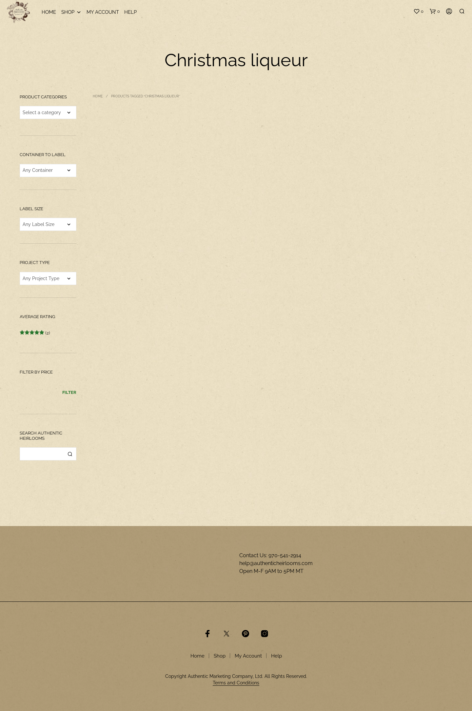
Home (49, 12)
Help (130, 12)
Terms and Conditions (236, 683)
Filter (69, 392)
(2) (35, 333)
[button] (418, 11)
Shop (71, 12)
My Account (103, 12)
